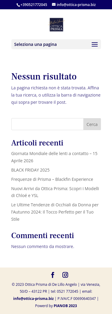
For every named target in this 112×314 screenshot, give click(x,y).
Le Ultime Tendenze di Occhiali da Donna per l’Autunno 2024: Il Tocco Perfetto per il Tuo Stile (55, 212)
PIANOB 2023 (65, 305)
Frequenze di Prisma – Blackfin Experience (52, 179)
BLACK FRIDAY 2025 (30, 170)
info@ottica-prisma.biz (33, 298)
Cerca (92, 124)
